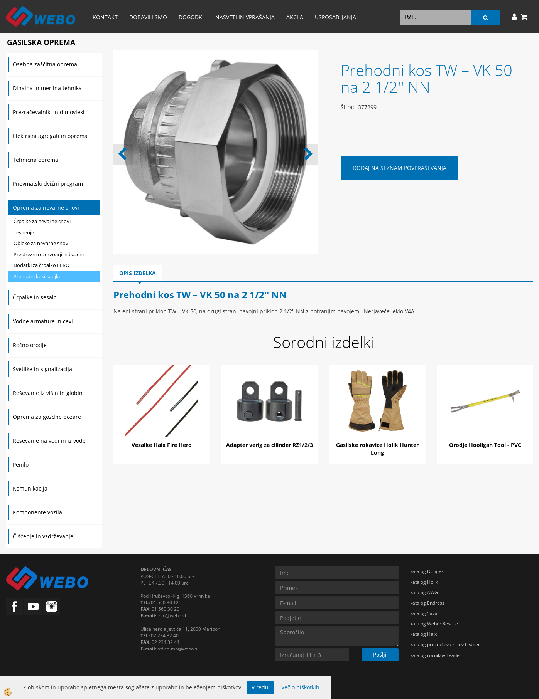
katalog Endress (427, 603)
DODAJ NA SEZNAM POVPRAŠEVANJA (399, 167)
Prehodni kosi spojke (37, 276)
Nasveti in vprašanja (245, 17)
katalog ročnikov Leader (435, 655)
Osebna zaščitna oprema (45, 64)
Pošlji (380, 654)
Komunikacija (30, 488)
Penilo (21, 464)
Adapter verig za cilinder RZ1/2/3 (269, 445)
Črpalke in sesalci (35, 297)
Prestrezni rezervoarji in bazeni (49, 254)
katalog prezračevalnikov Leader (445, 644)
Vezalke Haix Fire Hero (162, 445)
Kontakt (105, 17)
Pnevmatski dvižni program (48, 183)
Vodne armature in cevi (43, 321)
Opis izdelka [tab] (137, 273)
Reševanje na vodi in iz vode (49, 440)
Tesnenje (24, 232)
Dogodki (191, 17)
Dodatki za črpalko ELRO (41, 265)
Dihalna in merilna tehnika (47, 88)
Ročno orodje (30, 345)
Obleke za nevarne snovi (41, 243)
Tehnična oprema (35, 159)
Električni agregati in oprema (50, 135)
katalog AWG (424, 592)
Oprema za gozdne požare (47, 416)
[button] (308, 154)
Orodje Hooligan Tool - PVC (485, 445)
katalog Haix (423, 634)
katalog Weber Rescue (434, 623)
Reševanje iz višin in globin (48, 393)
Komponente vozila (37, 512)
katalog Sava (424, 613)
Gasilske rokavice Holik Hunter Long (377, 448)
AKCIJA (294, 17)
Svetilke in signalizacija (42, 369)
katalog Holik (424, 582)
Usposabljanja (335, 17)
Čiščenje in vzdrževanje (43, 536)
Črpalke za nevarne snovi (42, 221)
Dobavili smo (148, 17)
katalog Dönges (427, 571)
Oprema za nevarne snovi (46, 207)
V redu (260, 687)
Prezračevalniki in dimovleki (48, 112)
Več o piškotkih (300, 687)
